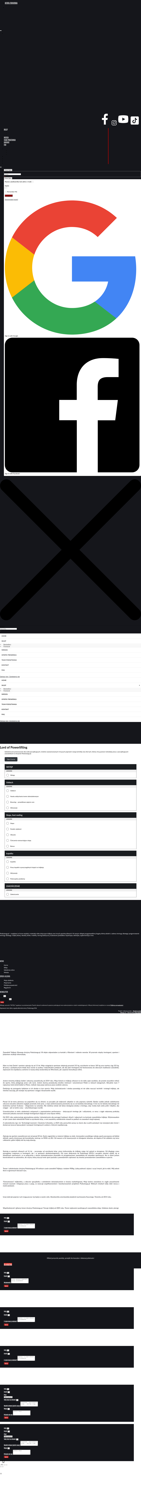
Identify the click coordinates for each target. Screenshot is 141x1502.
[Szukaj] (5, 176)
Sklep (6, 129)
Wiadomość (7, 1283)
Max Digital (138, 1012)
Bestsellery (11, 133)
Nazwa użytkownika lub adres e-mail (18, 182)
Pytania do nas (8, 1416)
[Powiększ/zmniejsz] (1, 1468)
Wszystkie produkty (14, 131)
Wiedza (6, 137)
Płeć (5, 1395)
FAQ (5, 144)
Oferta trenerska (11, 3)
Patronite (3, 957)
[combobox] (12, 174)
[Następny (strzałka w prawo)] (2, 1470)
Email (5, 1221)
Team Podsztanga (10, 140)
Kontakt (6, 142)
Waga (5, 1409)
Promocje (11, 135)
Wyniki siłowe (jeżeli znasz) (12, 1407)
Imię (1, 996)
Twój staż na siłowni (10, 1400)
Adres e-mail (4, 999)
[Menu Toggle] (1, 30)
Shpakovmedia (137, 1011)
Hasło (7, 186)
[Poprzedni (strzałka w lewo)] (1, 1470)
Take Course (11, 759)
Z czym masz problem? (10, 1228)
